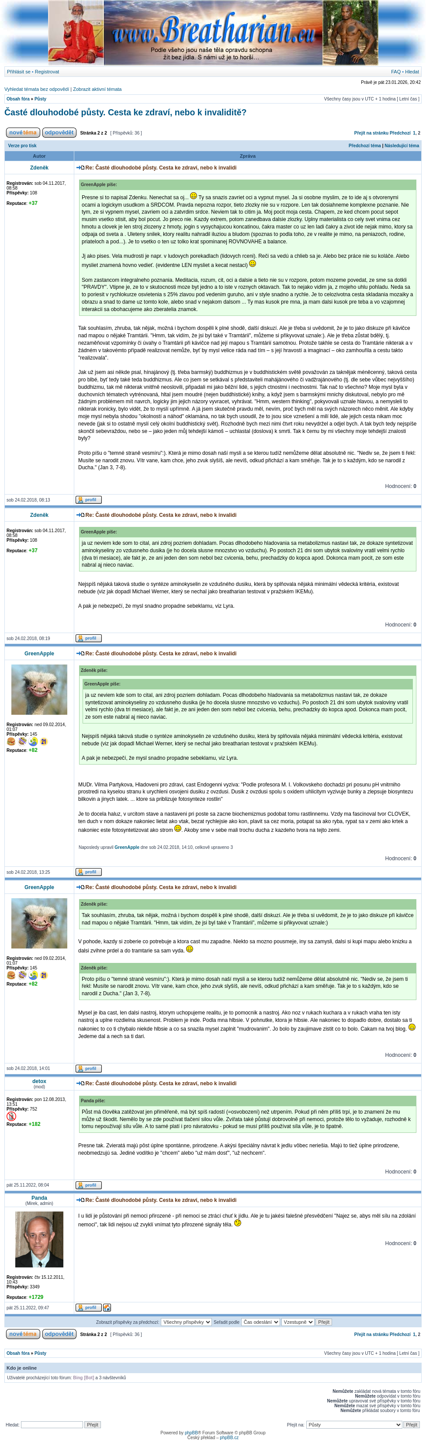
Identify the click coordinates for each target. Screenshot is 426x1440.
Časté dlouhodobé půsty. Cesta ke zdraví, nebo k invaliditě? (125, 112)
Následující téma (401, 145)
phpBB (191, 1432)
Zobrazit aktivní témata (97, 89)
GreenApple (126, 847)
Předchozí (400, 133)
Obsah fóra (18, 99)
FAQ (396, 71)
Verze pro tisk (22, 145)
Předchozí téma (365, 145)
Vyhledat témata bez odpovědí (36, 89)
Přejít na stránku (371, 133)
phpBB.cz (229, 1437)
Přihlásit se (19, 71)
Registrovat (47, 71)
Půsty (40, 99)
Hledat (412, 71)
